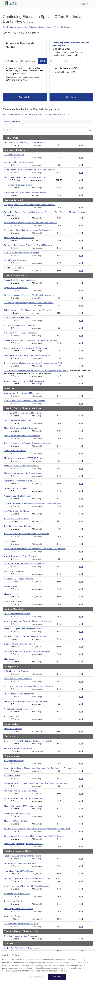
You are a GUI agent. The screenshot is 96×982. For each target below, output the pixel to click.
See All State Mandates (13, 27)
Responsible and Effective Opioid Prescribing (24, 798)
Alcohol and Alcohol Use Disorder (19, 871)
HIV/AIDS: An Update (13, 601)
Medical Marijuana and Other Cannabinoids (23, 806)
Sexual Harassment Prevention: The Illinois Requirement (29, 295)
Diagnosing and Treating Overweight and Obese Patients (29, 204)
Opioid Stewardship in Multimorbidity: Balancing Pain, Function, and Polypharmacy (40, 768)
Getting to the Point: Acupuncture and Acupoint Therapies (29, 170)
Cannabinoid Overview (14, 155)
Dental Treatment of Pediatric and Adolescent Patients (28, 741)
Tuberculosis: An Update (15, 488)
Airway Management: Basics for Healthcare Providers (27, 621)
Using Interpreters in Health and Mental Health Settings (28, 686)
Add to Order (25, 97)
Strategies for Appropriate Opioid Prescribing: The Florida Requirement (35, 783)
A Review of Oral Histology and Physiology (23, 413)
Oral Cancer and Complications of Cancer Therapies (27, 651)
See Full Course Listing (35, 27)
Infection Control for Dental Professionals (22, 435)
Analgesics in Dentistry (14, 760)
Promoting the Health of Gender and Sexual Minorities (28, 245)
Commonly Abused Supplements (18, 162)
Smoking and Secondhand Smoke (19, 237)
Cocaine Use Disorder (14, 901)
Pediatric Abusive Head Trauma (18, 748)
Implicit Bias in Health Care (16, 287)
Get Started (71, 97)
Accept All (57, 978)
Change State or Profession (58, 27)
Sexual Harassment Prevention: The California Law (26, 348)
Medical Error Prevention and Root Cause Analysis (26, 701)
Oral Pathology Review (14, 571)
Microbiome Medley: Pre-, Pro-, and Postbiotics (24, 177)
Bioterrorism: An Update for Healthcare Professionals (27, 230)
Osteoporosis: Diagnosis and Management (23, 393)
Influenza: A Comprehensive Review (20, 481)
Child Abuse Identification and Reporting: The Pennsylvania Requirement (36, 370)
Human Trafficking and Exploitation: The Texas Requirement (30, 340)
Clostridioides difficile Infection (17, 496)
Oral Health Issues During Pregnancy (20, 936)
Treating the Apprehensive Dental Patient (22, 856)
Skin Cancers (10, 659)
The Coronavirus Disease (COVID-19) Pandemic (25, 142)
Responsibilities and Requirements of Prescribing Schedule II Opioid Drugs (37, 828)
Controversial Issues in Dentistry (18, 709)
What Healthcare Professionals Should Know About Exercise (30, 222)
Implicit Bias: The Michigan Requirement (21, 948)
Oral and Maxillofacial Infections (18, 420)
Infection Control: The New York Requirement (24, 564)
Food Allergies (10, 586)
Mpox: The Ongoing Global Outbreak (20, 428)
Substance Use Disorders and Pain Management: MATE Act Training (34, 836)
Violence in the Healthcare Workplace (20, 333)
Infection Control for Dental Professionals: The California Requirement (34, 548)
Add (81, 145)
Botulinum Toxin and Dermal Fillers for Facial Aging (26, 636)
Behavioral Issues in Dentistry (17, 893)
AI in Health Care (11, 716)
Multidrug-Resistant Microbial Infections (21, 466)
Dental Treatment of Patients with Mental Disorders (26, 886)
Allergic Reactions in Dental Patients (20, 556)
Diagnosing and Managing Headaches (21, 644)
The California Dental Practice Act (19, 694)
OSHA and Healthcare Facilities (18, 679)
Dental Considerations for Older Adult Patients (24, 401)
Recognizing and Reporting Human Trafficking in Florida (28, 302)
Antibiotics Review (12, 776)
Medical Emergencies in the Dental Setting (23, 473)
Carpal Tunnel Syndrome (15, 260)
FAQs (84, 4)
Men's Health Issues (13, 728)
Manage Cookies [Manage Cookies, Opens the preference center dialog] (37, 978)
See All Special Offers (34, 114)
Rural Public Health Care (15, 268)
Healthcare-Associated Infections (18, 579)
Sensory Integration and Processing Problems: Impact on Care (31, 878)
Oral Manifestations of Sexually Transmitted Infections (27, 443)
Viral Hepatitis (10, 541)
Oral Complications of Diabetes (17, 526)
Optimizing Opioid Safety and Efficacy (20, 791)
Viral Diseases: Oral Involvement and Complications (26, 533)
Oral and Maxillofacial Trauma (17, 614)
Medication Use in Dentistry (16, 821)
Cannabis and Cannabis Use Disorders (21, 924)
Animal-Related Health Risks (16, 518)
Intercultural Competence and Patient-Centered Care (27, 355)
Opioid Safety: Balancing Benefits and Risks (23, 843)
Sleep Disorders (11, 594)
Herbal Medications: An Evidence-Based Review (25, 192)
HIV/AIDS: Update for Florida (16, 511)
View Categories (12, 121)
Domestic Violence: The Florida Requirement (24, 381)
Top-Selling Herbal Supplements (18, 185)
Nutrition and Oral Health (15, 450)
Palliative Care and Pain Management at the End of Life (28, 310)
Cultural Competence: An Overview (19, 325)
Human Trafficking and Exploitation (19, 280)
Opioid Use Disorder (13, 916)
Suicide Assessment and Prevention (20, 863)
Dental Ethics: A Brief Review (17, 318)
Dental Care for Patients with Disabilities (21, 253)
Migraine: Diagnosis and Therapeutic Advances (25, 629)
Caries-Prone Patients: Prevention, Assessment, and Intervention (32, 503)
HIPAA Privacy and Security (16, 671)
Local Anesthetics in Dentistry (17, 813)
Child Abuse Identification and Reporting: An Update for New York (33, 363)
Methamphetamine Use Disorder (18, 908)
